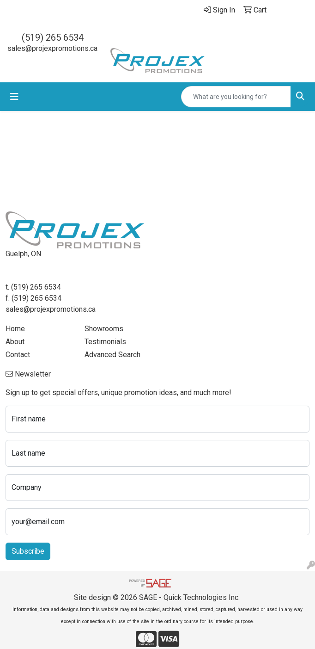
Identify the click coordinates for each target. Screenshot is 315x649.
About (15, 341)
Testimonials (105, 341)
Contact (18, 354)
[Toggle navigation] (14, 96)
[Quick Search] (236, 96)
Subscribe (28, 551)
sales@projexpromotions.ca (52, 48)
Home (15, 328)
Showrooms (104, 328)
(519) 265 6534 (53, 37)
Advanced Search (112, 354)
